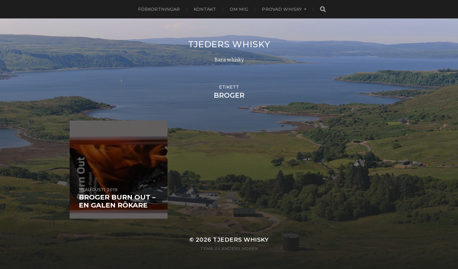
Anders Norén (239, 248)
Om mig (239, 9)
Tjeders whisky (229, 44)
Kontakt (205, 9)
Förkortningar (159, 9)
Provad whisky (282, 9)
